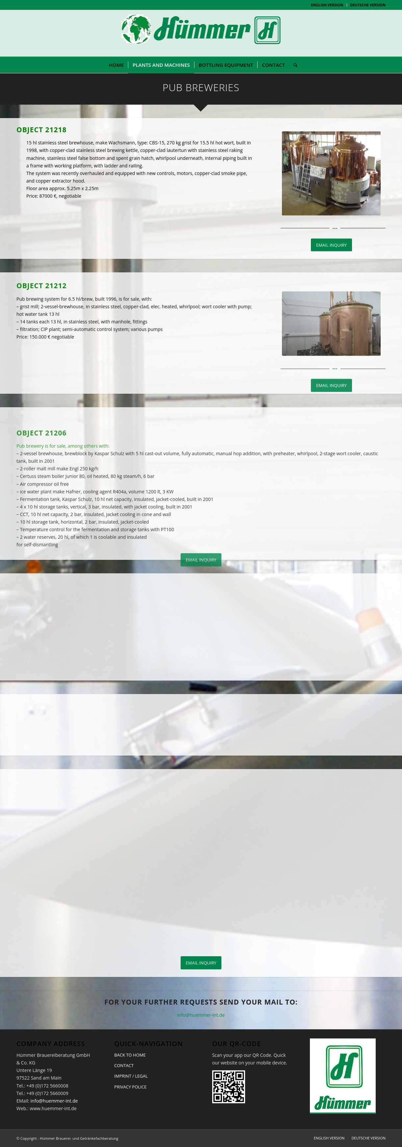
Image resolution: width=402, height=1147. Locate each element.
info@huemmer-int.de (201, 1015)
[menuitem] (327, 5)
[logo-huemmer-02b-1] (201, 33)
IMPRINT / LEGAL (131, 1076)
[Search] (293, 65)
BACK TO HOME (129, 1055)
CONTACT (124, 1065)
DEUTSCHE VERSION (368, 4)
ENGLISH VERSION (327, 4)
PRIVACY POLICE (130, 1087)
